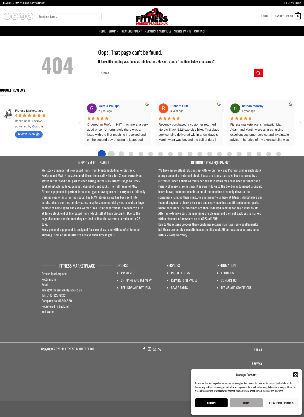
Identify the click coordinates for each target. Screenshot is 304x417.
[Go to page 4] (140, 154)
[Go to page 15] (249, 154)
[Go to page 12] (219, 154)
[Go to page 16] (258, 154)
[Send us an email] (22, 16)
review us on (28, 134)
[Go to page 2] (121, 154)
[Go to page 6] (160, 154)
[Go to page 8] (180, 154)
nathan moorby (252, 106)
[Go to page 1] (111, 154)
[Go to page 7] (170, 154)
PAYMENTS (127, 272)
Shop (114, 31)
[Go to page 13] (229, 154)
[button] (295, 374)
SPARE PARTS (182, 31)
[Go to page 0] (102, 154)
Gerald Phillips (109, 106)
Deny (246, 403)
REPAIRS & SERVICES (184, 280)
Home (102, 31)
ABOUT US (227, 272)
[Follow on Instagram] (14, 16)
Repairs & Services (158, 31)
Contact (199, 31)
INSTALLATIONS (180, 272)
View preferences (281, 403)
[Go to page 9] (190, 154)
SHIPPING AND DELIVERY (136, 280)
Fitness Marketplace (29, 110)
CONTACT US (229, 280)
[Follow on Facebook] (7, 16)
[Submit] (258, 73)
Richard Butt (179, 106)
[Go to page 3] (131, 154)
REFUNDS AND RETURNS (136, 287)
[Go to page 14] (239, 154)
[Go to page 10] (199, 154)
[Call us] (29, 16)
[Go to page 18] (278, 154)
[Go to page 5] (150, 154)
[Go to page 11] (209, 154)
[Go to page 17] (268, 154)
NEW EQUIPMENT (131, 31)
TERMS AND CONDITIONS (236, 287)
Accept (211, 403)
